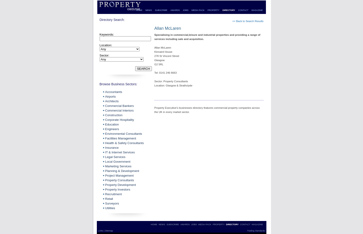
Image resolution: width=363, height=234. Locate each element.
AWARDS (175, 10)
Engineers (112, 129)
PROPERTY (213, 10)
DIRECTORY (228, 10)
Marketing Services (118, 166)
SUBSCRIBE (161, 10)
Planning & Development (122, 171)
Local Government (118, 161)
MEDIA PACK (197, 10)
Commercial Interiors (119, 110)
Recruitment (113, 194)
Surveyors (112, 203)
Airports (110, 96)
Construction (114, 115)
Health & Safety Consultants (124, 143)
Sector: (104, 55)
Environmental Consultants (123, 133)
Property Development (120, 185)
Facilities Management (120, 138)
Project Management (119, 175)
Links (101, 231)
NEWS (148, 10)
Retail (109, 199)
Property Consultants (119, 180)
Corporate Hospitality (119, 120)
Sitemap (109, 231)
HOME (139, 10)
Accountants (113, 92)
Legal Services (115, 157)
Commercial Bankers (119, 106)
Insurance (112, 147)
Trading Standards (256, 231)
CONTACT (243, 10)
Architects (112, 101)
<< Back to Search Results (247, 21)
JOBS (185, 10)
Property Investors (117, 189)
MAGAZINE (257, 10)
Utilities (110, 208)
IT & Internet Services (120, 152)
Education (112, 124)
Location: (106, 45)
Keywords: (107, 34)
